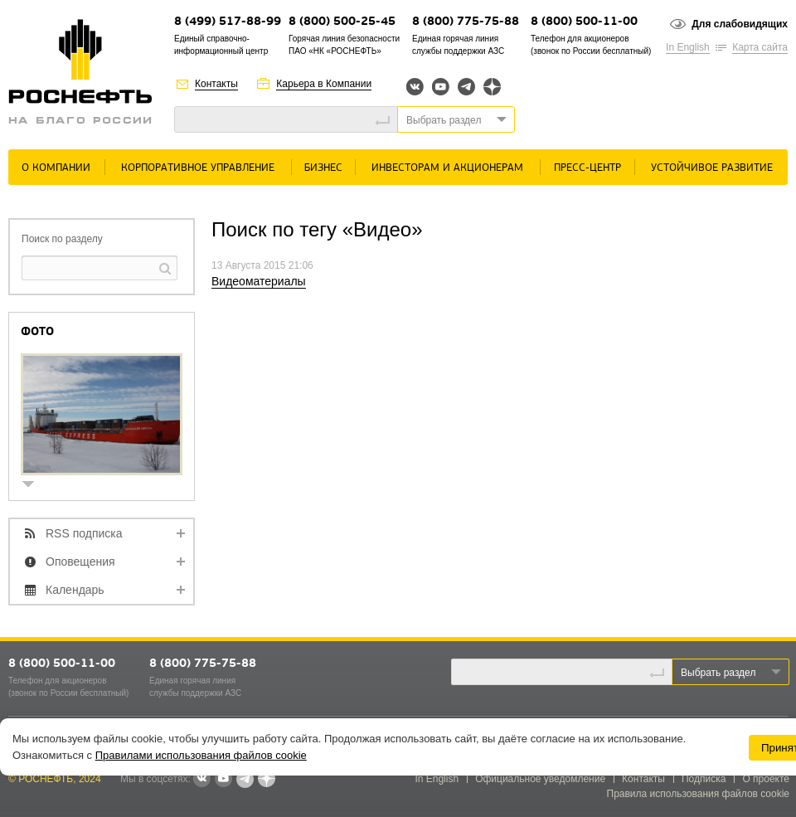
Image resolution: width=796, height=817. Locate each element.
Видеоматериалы (258, 281)
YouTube (440, 86)
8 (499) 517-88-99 (227, 22)
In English (688, 47)
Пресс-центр (587, 168)
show (35, 486)
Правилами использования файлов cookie (201, 755)
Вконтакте (415, 86)
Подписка (704, 779)
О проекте (765, 779)
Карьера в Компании (323, 84)
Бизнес (323, 168)
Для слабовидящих (740, 24)
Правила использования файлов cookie (698, 794)
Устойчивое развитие (712, 168)
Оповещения (80, 561)
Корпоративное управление (197, 168)
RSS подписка (84, 533)
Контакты (216, 84)
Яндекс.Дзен (492, 86)
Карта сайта (760, 47)
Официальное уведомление (540, 779)
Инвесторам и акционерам (447, 168)
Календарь (75, 589)
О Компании (56, 168)
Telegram (466, 86)
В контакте (201, 780)
